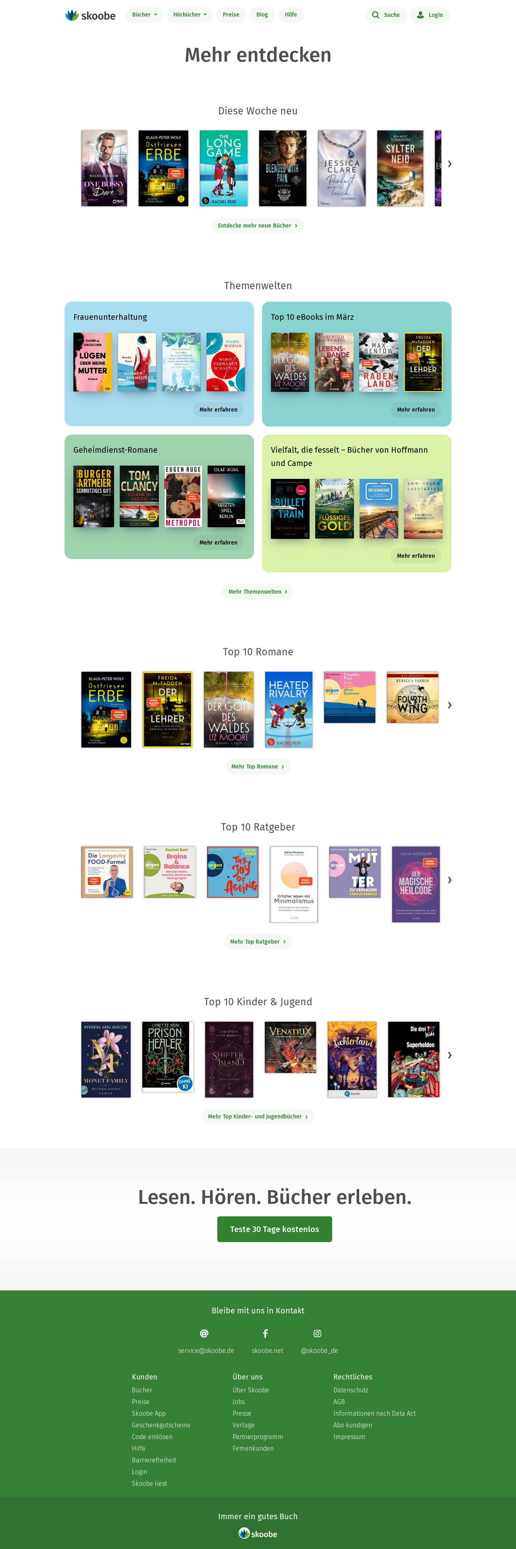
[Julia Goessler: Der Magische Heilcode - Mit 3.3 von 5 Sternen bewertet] (416, 884)
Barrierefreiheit (154, 1460)
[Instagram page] (319, 1341)
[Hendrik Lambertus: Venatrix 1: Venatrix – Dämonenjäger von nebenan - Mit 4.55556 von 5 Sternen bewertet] (290, 1047)
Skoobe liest (149, 1483)
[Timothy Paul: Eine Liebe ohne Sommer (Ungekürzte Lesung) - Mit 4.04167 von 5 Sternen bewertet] (349, 697)
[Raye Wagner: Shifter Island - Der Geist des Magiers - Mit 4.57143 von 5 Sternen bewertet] (229, 1060)
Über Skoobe (251, 1390)
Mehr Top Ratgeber (258, 941)
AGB (339, 1402)
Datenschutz (350, 1390)
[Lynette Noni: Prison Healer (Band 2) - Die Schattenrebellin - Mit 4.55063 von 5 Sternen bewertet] (168, 1057)
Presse (242, 1413)
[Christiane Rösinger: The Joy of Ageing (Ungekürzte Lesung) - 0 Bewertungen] (232, 872)
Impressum (349, 1437)
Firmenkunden (253, 1448)
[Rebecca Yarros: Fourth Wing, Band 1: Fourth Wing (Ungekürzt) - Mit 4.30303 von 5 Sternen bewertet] (412, 697)
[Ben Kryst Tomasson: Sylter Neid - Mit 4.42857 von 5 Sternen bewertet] (400, 168)
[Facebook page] (267, 1341)
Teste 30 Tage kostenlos (274, 1229)
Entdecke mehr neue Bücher (258, 225)
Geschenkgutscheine (161, 1425)
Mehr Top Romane (258, 766)
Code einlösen (152, 1437)
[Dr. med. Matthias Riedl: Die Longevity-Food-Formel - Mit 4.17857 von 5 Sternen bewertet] (107, 872)
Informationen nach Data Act (374, 1413)
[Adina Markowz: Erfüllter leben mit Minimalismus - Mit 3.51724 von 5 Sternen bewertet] (294, 884)
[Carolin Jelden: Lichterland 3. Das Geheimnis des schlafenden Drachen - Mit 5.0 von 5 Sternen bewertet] (352, 1060)
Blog (262, 14)
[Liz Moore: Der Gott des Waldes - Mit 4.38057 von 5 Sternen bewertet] (228, 710)
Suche (386, 14)
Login (430, 14)
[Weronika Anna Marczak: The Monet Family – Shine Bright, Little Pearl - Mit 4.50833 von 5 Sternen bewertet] (106, 1060)
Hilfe (291, 14)
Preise (231, 14)
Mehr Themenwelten (258, 591)
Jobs (239, 1402)
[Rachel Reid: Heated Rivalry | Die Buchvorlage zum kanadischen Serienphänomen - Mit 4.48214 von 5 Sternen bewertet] (288, 710)
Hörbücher (187, 14)
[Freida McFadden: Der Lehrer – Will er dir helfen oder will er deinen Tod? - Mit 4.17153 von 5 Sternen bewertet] (167, 710)
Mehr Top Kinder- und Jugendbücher (258, 1116)
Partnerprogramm (258, 1437)
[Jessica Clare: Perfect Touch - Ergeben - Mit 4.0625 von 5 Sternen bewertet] (342, 168)
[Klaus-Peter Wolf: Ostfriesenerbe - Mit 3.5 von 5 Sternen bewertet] (163, 168)
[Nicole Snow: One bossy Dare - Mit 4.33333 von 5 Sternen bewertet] (104, 168)
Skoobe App (149, 1413)
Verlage (244, 1425)
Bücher (142, 14)
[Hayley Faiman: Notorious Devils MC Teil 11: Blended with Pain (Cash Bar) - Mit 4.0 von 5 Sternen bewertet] (282, 168)
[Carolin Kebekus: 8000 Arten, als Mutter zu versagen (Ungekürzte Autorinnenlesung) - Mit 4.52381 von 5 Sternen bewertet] (355, 872)
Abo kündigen (352, 1425)
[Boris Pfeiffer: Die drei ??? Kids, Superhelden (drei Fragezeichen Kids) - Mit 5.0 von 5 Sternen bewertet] (413, 1059)
